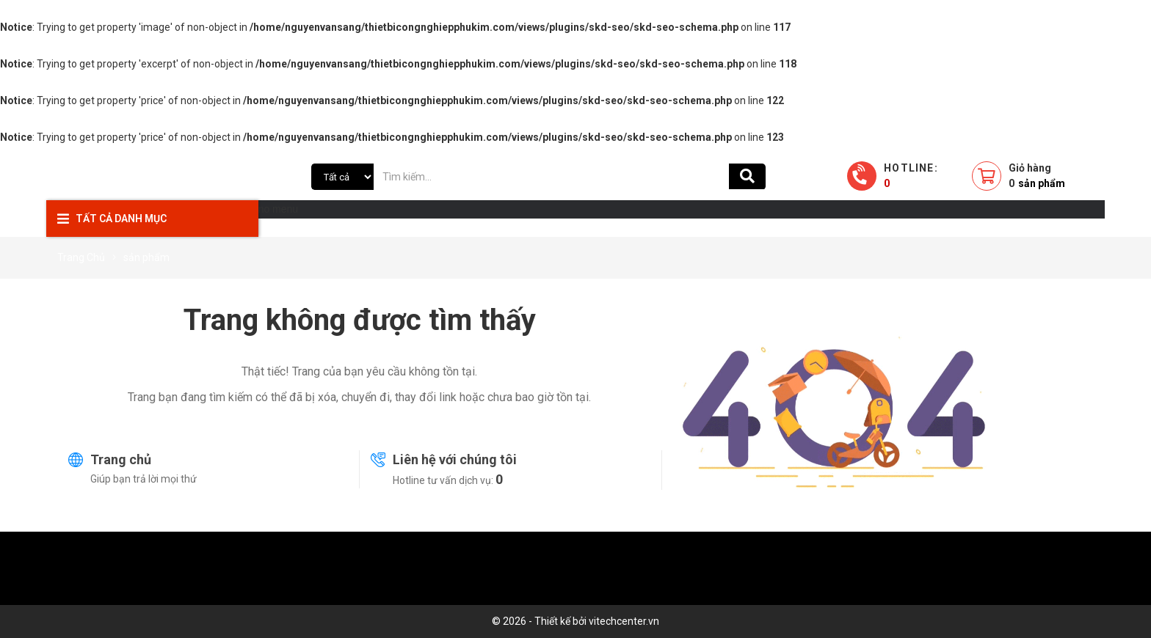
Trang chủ (120, 459)
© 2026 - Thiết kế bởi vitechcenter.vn (575, 621)
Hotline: (911, 175)
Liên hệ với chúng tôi (455, 459)
